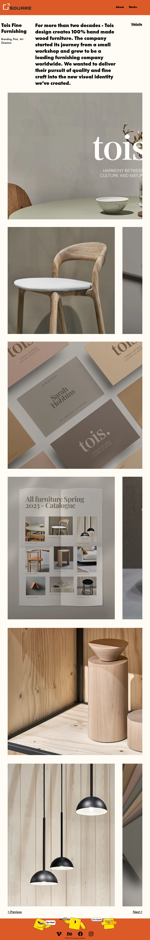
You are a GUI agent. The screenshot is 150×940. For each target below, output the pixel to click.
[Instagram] (91, 934)
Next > (137, 912)
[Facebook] (80, 934)
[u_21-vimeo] (59, 934)
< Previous (15, 912)
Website (136, 24)
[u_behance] (70, 934)
